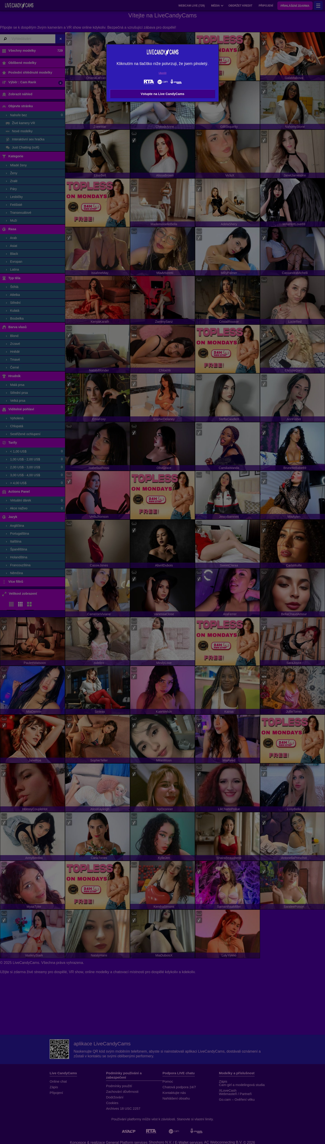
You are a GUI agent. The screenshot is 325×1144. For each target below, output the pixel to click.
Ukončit (163, 73)
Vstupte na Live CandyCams (162, 94)
